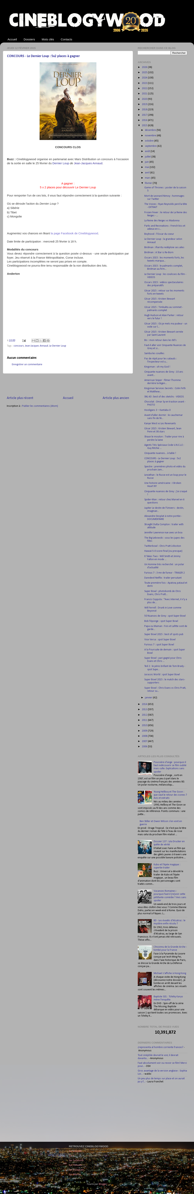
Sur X (71, 1156)
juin (147, 162)
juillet (148, 157)
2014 (145, 704)
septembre (151, 146)
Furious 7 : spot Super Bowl (159, 644)
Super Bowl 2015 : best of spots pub (163, 634)
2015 (145, 125)
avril (147, 172)
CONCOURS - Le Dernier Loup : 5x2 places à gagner (43, 56)
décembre (151, 130)
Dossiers (29, 39)
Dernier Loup (60, 163)
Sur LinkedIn (75, 1151)
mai (147, 167)
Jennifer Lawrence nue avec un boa (163, 532)
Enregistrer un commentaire (27, 364)
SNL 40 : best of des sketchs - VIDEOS (164, 396)
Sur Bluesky (75, 1174)
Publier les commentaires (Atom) (40, 406)
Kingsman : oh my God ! (157, 367)
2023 (145, 83)
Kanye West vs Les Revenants (160, 423)
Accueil (12, 39)
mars (148, 178)
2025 (145, 72)
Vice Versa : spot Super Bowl (160, 639)
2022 (145, 88)
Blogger (103, 1184)
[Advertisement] (68, 384)
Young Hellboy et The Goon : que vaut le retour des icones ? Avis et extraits (170, 795)
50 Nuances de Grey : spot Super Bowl (165, 616)
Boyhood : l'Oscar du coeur (159, 234)
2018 (145, 109)
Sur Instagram (76, 1170)
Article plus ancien (116, 398)
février (149, 183)
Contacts (66, 39)
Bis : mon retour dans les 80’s (160, 340)
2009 (145, 731)
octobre (149, 141)
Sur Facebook (76, 1160)
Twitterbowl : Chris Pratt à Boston (162, 546)
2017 (145, 115)
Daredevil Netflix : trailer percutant (163, 578)
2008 (145, 736)
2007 (145, 741)
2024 (145, 77)
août (148, 151)
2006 (145, 746)
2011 (145, 720)
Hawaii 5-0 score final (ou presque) (163, 551)
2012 (145, 715)
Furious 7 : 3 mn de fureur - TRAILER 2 (164, 573)
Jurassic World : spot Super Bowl (162, 674)
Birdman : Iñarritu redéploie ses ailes (164, 247)
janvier (149, 697)
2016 (145, 120)
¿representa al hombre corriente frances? (160, 1047)
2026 (145, 67)
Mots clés (48, 39)
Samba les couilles (154, 353)
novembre (151, 135)
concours (19, 346)
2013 (145, 709)
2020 (145, 99)
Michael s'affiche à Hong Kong (170, 973)
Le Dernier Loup (57, 346)
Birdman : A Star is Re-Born (158, 252)
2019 (145, 104)
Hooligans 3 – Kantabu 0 (157, 410)
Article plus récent (20, 398)
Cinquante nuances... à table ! (160, 453)
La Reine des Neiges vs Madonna (161, 220)
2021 (145, 93)
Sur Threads (75, 1165)
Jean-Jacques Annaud (36, 346)
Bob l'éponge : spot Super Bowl (161, 621)
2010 (145, 725)
